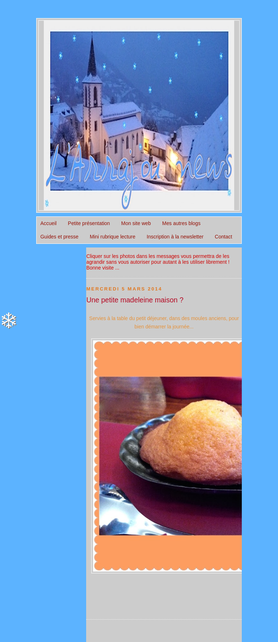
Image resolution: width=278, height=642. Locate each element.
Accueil (49, 223)
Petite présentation (89, 223)
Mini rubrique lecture (112, 237)
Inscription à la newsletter (175, 237)
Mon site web (136, 223)
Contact (223, 237)
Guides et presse (60, 237)
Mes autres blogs (181, 223)
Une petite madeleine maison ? (134, 300)
